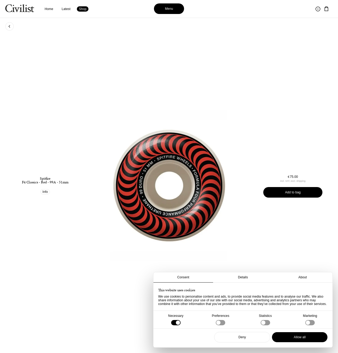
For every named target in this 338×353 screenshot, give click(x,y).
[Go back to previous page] (9, 26)
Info (45, 192)
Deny (242, 337)
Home (49, 9)
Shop (83, 9)
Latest (66, 9)
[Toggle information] (318, 9)
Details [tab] (243, 277)
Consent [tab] (183, 277)
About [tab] (302, 277)
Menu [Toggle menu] (169, 9)
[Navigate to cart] (326, 9)
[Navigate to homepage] (19, 9)
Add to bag (293, 192)
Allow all (300, 337)
